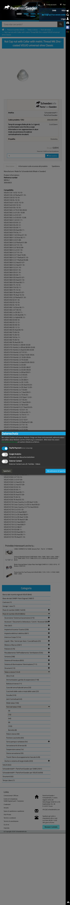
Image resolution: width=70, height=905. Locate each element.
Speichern (7, 471)
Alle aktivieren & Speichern (57, 471)
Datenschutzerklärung (9, 442)
